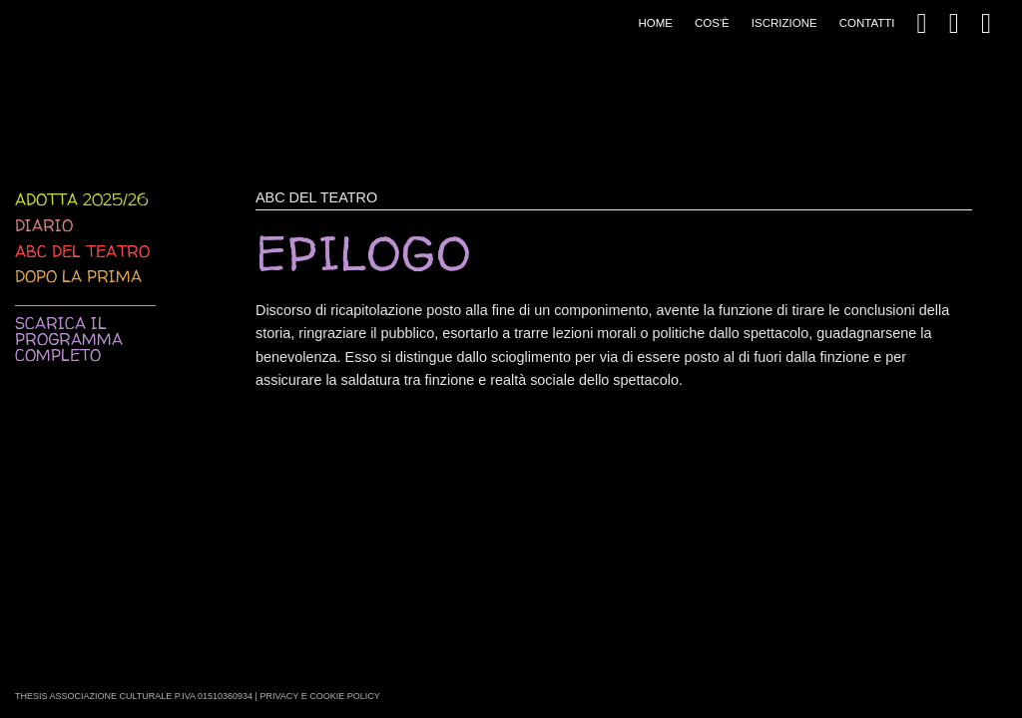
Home (655, 23)
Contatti (867, 23)
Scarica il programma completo (69, 339)
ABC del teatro (82, 251)
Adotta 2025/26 (81, 199)
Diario (44, 225)
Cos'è (712, 23)
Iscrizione (784, 23)
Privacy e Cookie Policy (319, 696)
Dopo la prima (78, 276)
